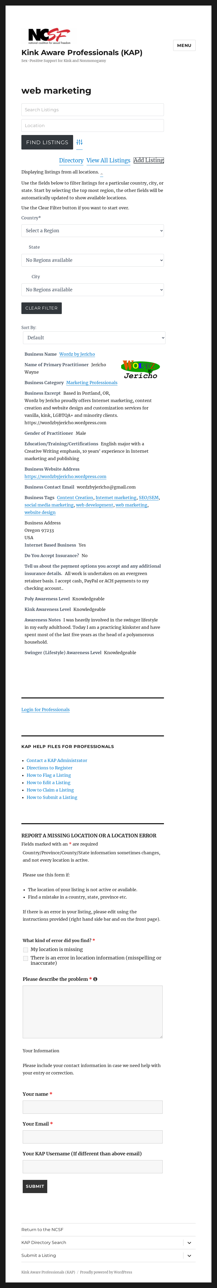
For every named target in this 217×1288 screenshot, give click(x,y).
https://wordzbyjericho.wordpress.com (65, 476)
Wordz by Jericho (77, 354)
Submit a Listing (38, 1255)
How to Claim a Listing (50, 790)
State (34, 247)
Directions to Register (49, 767)
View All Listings (108, 160)
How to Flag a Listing (49, 775)
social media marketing (49, 505)
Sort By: (28, 327)
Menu (184, 45)
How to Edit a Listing (48, 782)
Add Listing (149, 160)
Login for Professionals (45, 709)
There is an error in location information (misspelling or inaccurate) (96, 960)
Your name (38, 1094)
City (36, 276)
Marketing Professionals (91, 382)
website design (40, 512)
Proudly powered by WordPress (106, 1272)
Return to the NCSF (42, 1229)
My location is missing (57, 949)
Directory (71, 160)
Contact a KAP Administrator (57, 760)
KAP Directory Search (43, 1242)
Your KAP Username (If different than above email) (82, 1154)
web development (94, 505)
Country (31, 217)
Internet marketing (116, 497)
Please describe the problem (60, 979)
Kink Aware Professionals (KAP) (82, 52)
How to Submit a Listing (52, 797)
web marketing (131, 505)
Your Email (38, 1124)
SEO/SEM (149, 497)
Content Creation (75, 497)
